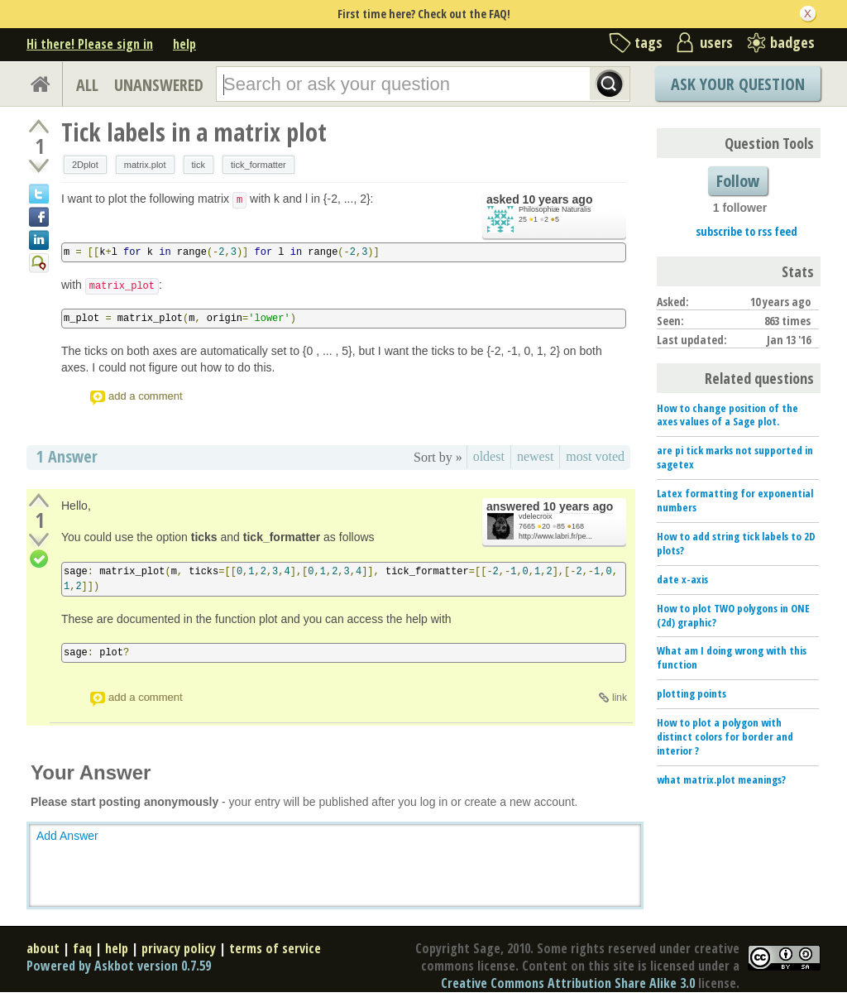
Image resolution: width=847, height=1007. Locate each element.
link (619, 697)
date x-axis (682, 579)
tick (199, 165)
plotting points (691, 693)
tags (648, 42)
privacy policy (178, 948)
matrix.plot (145, 165)
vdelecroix (536, 516)
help (184, 44)
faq (82, 948)
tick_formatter (258, 165)
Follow (737, 181)
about (43, 948)
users (716, 42)
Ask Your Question (738, 84)
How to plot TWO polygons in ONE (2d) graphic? (733, 615)
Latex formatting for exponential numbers (735, 500)
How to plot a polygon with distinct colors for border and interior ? (725, 736)
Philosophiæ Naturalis (555, 209)
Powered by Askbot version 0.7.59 (118, 966)
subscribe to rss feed (746, 231)
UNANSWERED (158, 85)
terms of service (275, 948)
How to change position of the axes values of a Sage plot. (727, 414)
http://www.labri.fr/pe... (555, 536)
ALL (87, 85)
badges (792, 42)
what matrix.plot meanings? (721, 779)
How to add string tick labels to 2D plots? (736, 543)
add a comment (145, 396)
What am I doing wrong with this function (731, 657)
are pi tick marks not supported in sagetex (735, 457)
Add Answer (67, 835)
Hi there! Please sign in (89, 44)
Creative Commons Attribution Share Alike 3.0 (568, 983)
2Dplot (85, 165)
